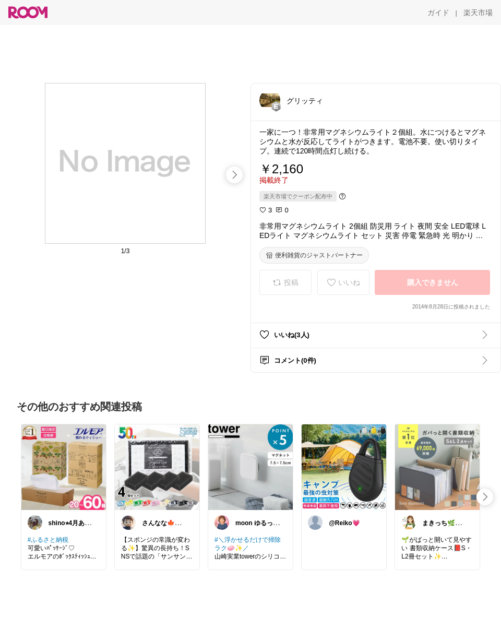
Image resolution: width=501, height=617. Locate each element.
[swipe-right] (234, 175)
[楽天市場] (478, 12)
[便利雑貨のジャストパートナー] (314, 255)
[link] (63, 466)
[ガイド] (438, 12)
